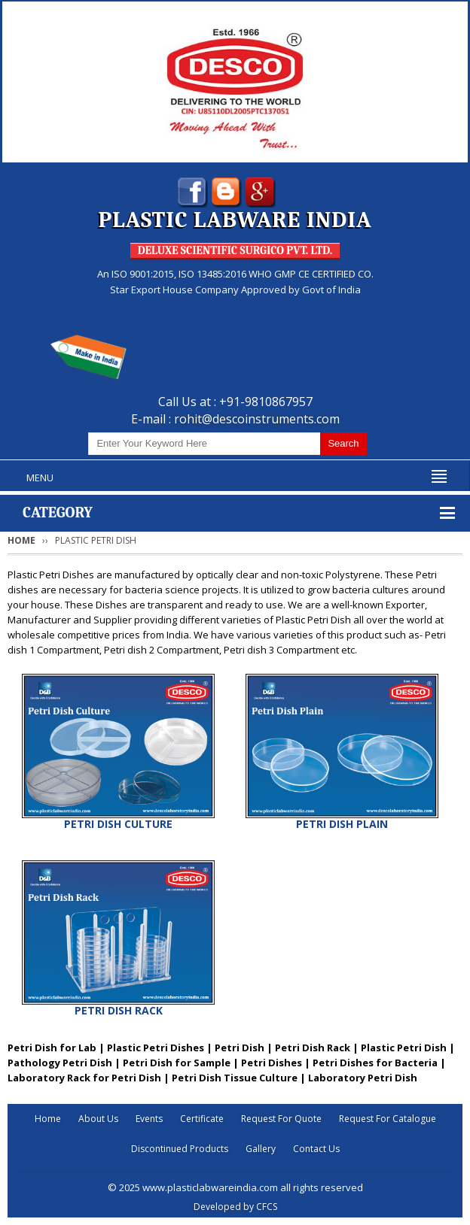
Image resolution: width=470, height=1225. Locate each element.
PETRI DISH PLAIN (342, 824)
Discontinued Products (179, 1148)
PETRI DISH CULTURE (118, 824)
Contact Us (316, 1148)
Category (58, 512)
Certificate (202, 1118)
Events (149, 1118)
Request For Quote (281, 1118)
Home (21, 540)
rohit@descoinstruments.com (257, 419)
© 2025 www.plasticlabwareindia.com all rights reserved (235, 1187)
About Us (98, 1118)
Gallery (261, 1148)
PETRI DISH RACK (119, 1010)
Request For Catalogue (387, 1118)
